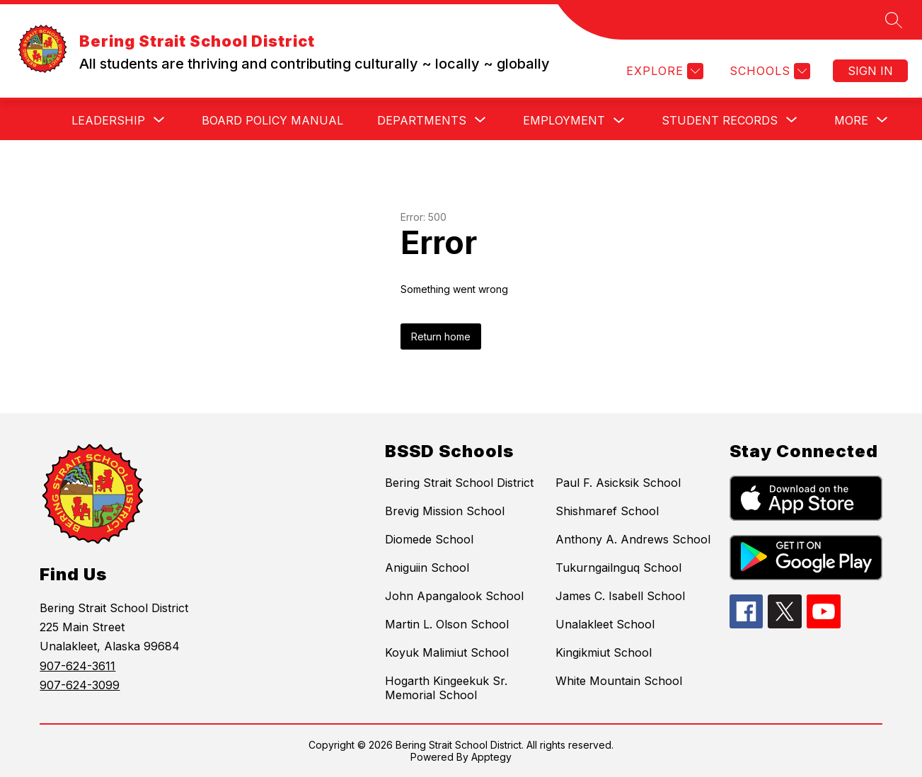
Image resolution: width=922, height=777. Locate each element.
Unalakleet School (605, 624)
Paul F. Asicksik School (618, 483)
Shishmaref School (607, 511)
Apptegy (491, 757)
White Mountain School (618, 681)
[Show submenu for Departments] (421, 120)
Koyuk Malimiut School (447, 652)
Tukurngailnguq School (618, 567)
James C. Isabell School (620, 596)
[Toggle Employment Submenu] (619, 120)
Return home (441, 336)
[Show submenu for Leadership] (108, 120)
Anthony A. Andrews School (632, 539)
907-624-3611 (77, 666)
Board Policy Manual (272, 120)
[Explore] (663, 71)
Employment (564, 120)
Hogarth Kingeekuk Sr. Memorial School (446, 688)
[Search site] (893, 19)
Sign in (870, 71)
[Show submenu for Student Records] (720, 120)
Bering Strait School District (459, 483)
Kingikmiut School (603, 652)
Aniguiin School (427, 567)
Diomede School (429, 539)
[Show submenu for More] (851, 120)
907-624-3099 (80, 685)
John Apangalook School (454, 596)
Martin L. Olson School (447, 624)
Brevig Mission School (445, 511)
